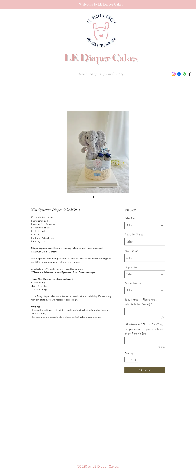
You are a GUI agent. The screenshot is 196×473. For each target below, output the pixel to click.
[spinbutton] (131, 359)
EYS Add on (131, 250)
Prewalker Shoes (133, 234)
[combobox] (144, 225)
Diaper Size (131, 267)
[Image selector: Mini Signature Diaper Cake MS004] (93, 196)
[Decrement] (127, 359)
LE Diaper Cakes (101, 59)
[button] (191, 74)
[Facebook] (179, 73)
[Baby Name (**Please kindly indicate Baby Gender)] (145, 311)
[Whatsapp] (184, 73)
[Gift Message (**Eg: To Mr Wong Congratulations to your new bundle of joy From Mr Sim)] (145, 341)
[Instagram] (173, 73)
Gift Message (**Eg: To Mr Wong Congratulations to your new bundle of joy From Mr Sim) (144, 328)
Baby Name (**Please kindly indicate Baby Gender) (140, 302)
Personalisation (132, 283)
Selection (129, 218)
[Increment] (136, 359)
